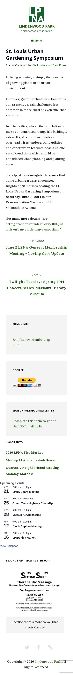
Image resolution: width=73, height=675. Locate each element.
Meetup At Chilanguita (26, 514)
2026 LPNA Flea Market (24, 452)
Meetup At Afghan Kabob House (30, 460)
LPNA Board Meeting (26, 491)
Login (17, 345)
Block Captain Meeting (27, 526)
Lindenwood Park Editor (52, 65)
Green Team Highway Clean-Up (32, 503)
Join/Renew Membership (31, 339)
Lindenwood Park (37, 26)
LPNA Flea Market (24, 537)
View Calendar (9, 546)
